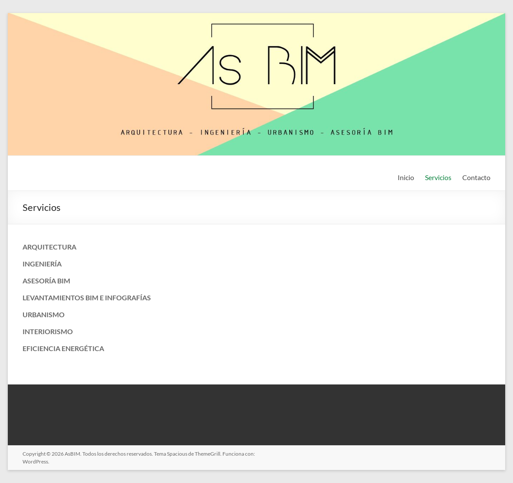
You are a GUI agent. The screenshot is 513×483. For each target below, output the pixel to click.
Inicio (406, 177)
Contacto (476, 177)
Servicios (438, 177)
